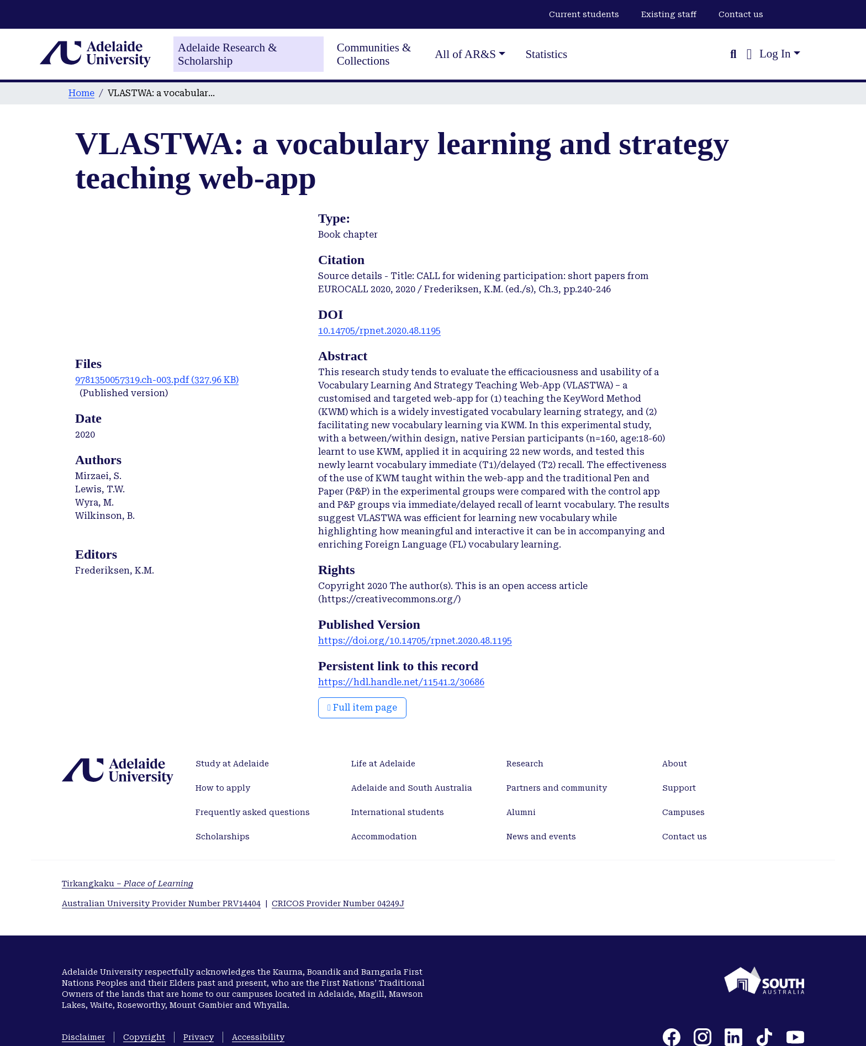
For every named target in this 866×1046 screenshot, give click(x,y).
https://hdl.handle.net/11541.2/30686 (401, 682)
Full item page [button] (362, 707)
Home (81, 93)
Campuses (683, 812)
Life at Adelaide (383, 763)
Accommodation (384, 836)
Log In (775, 53)
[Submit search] (733, 54)
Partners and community (556, 788)
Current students (584, 14)
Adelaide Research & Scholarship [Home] (227, 54)
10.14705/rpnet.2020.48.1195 (379, 330)
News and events (541, 836)
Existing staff (668, 14)
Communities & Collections (374, 54)
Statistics (546, 54)
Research (524, 763)
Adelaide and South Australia (411, 788)
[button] (749, 54)
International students (397, 812)
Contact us (741, 14)
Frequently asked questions (253, 812)
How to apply (223, 788)
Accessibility (258, 1037)
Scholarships (223, 836)
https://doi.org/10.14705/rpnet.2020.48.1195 (415, 640)
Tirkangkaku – (127, 883)
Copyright (144, 1037)
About (674, 763)
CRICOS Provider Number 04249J (338, 903)
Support (679, 788)
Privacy (198, 1037)
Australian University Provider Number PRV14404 (161, 903)
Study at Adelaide (232, 763)
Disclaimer (83, 1037)
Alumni (521, 812)
